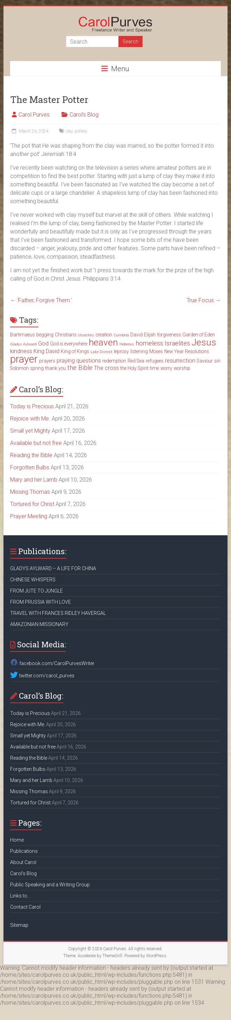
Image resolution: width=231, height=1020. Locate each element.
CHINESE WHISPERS (33, 579)
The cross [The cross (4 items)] (106, 368)
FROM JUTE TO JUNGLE (36, 591)
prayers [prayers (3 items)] (47, 361)
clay (69, 131)
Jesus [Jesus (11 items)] (204, 342)
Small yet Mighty (30, 430)
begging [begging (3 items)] (44, 334)
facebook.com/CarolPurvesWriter (52, 663)
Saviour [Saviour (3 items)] (205, 361)
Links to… (20, 896)
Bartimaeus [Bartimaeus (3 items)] (22, 334)
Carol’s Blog (23, 873)
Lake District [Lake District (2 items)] (102, 352)
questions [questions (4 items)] (88, 360)
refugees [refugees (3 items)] (155, 361)
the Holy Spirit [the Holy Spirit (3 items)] (134, 368)
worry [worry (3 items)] (166, 368)
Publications (24, 851)
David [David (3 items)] (136, 334)
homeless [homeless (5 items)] (149, 343)
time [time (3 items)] (154, 368)
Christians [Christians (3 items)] (66, 334)
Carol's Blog (84, 114)
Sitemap (19, 925)
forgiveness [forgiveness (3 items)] (169, 334)
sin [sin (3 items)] (217, 361)
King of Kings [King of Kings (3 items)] (75, 351)
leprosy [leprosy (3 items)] (121, 351)
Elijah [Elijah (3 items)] (150, 334)
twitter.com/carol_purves (42, 675)
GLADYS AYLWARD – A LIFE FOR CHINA (53, 568)
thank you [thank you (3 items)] (55, 368)
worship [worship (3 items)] (182, 368)
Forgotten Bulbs (29, 467)
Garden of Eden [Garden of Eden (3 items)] (198, 334)
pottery (81, 131)
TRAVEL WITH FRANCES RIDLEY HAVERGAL (58, 613)
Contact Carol (25, 907)
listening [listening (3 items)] (139, 351)
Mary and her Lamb (33, 479)
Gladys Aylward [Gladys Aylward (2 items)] (23, 344)
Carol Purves (34, 114)
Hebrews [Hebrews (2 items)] (127, 344)
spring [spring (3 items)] (37, 368)
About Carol (23, 862)
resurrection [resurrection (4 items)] (180, 360)
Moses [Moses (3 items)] (156, 351)
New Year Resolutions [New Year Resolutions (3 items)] (186, 351)
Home (17, 840)
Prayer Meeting (28, 516)
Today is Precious (32, 406)
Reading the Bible (31, 455)
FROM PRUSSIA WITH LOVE (40, 602)
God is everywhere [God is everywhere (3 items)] (68, 344)
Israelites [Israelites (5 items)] (177, 343)
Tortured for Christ (32, 504)
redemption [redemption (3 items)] (114, 361)
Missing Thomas (30, 492)
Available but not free (36, 443)
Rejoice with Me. (30, 418)
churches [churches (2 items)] (86, 335)
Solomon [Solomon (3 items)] (19, 368)
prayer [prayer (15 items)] (24, 359)
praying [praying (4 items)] (66, 360)
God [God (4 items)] (43, 343)
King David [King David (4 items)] (46, 351)
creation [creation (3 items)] (103, 334)
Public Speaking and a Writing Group (50, 884)
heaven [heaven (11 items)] (103, 342)
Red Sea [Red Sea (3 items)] (136, 361)
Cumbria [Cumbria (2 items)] (121, 335)
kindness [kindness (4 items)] (21, 351)
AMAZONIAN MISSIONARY (39, 624)
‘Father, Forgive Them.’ (41, 300)
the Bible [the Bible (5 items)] (80, 368)
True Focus (204, 300)
